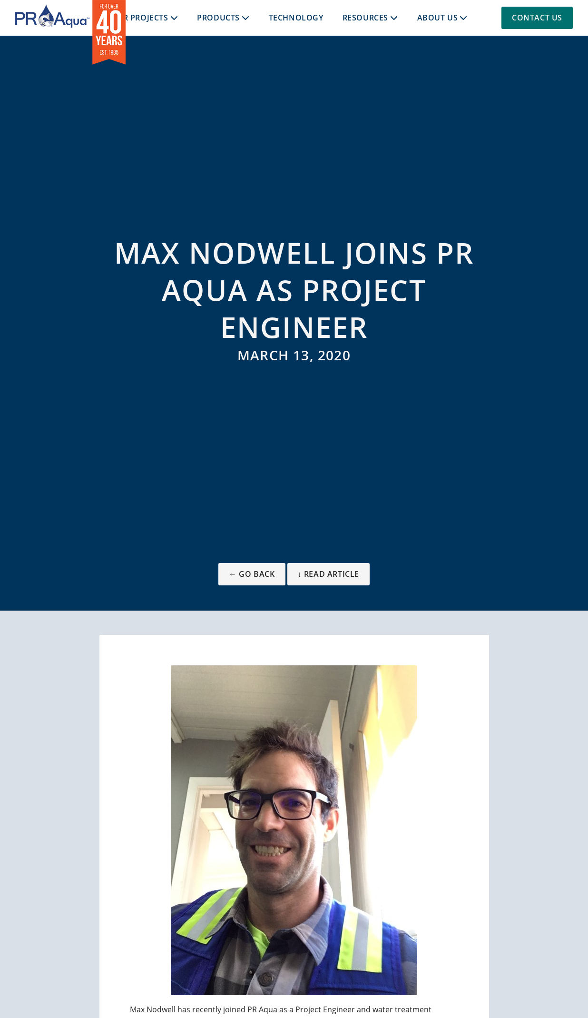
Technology (296, 17)
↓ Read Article (328, 574)
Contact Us (537, 17)
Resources (365, 17)
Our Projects (139, 17)
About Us (437, 17)
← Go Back (251, 574)
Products (218, 17)
